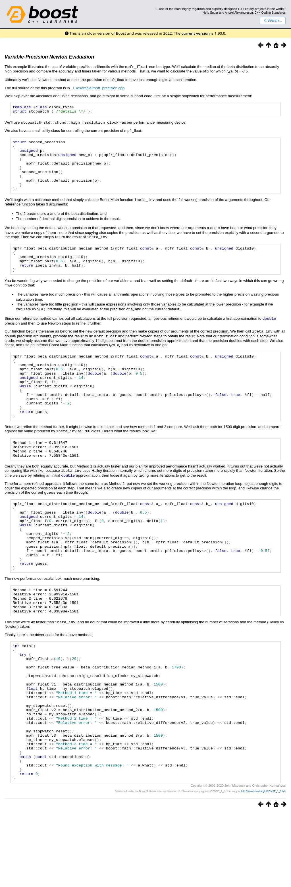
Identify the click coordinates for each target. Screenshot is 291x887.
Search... (273, 20)
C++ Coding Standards (270, 12)
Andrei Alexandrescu (239, 12)
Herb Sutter (210, 12)
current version (195, 33)
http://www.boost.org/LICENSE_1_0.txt (263, 865)
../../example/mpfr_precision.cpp (97, 87)
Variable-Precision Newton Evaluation (49, 57)
